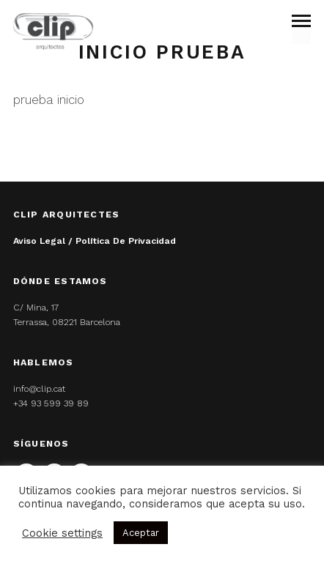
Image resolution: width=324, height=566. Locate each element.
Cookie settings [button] (62, 533)
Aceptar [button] (140, 532)
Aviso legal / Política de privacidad (94, 241)
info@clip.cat (39, 389)
